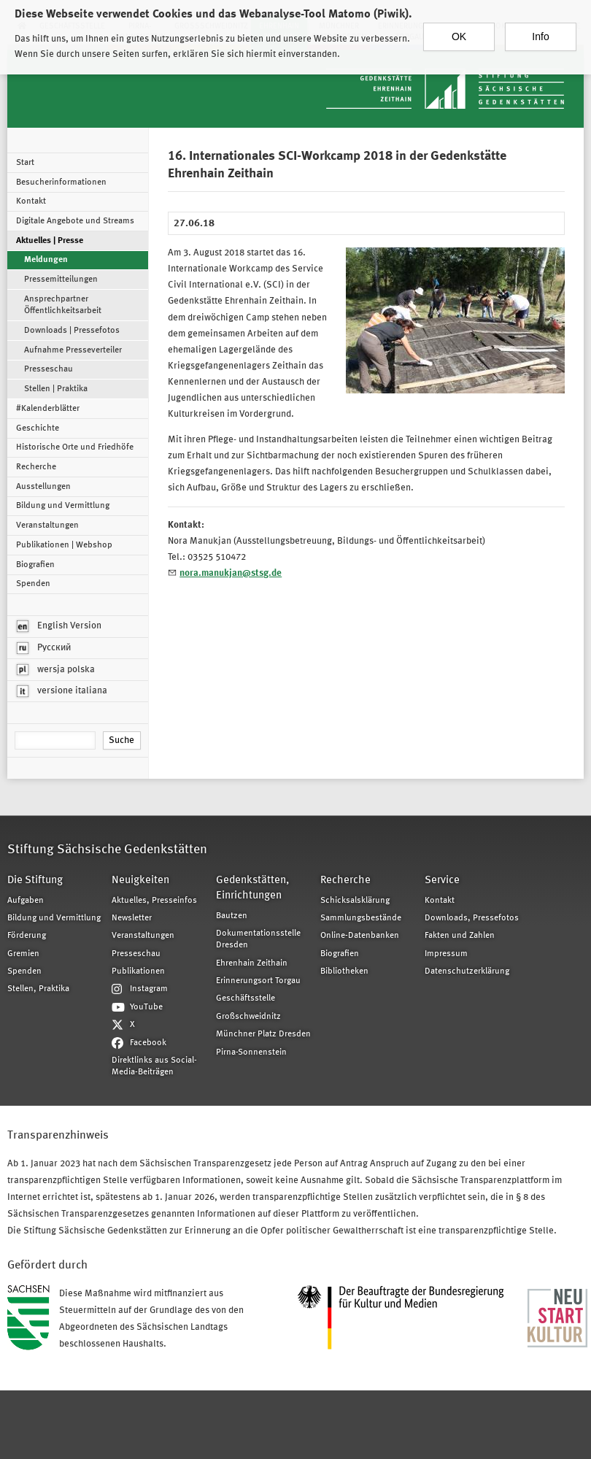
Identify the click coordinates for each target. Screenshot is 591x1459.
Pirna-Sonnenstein (251, 1052)
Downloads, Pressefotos (472, 918)
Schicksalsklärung (355, 900)
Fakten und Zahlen (460, 935)
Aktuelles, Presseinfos (154, 900)
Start (25, 162)
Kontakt (31, 201)
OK (459, 28)
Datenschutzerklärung (467, 971)
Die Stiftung (35, 880)
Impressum (446, 954)
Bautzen (231, 916)
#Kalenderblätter (48, 408)
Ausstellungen (43, 486)
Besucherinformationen (61, 182)
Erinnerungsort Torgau (258, 981)
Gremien (23, 954)
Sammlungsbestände (360, 918)
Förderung (26, 935)
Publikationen (138, 971)
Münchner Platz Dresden (263, 1034)
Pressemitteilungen (61, 279)
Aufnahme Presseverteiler (73, 350)
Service (442, 880)
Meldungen (46, 259)
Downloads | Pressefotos (72, 330)
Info (540, 28)
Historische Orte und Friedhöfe (75, 447)
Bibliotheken (344, 971)
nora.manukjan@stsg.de (230, 573)
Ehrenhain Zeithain (251, 963)
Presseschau (48, 369)
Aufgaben (25, 900)
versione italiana (62, 691)
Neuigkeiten (140, 880)
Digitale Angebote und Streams (75, 221)
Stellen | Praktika (56, 389)
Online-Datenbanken (359, 935)
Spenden (33, 584)
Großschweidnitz (248, 1016)
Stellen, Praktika (38, 989)
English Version (59, 626)
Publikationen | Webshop (64, 545)
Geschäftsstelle (245, 998)
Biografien (35, 565)
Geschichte (37, 428)
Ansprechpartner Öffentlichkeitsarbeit (62, 305)
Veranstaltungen (47, 525)
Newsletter (132, 918)
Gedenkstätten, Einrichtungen (252, 888)
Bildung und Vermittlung (62, 505)
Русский (44, 648)
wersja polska (56, 670)
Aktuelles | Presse (49, 240)
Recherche (36, 467)
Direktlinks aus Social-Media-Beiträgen (154, 1066)
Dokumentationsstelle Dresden (258, 939)
